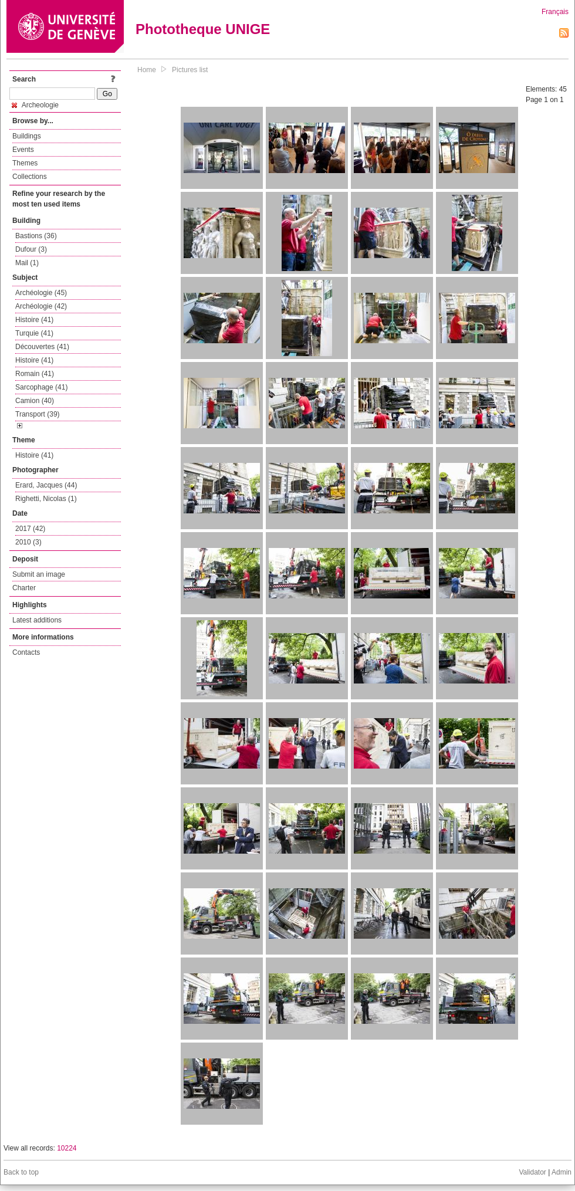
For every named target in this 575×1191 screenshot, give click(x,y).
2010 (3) (28, 542)
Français (555, 12)
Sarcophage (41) (41, 387)
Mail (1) (27, 263)
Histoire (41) (34, 320)
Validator (532, 1172)
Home (146, 70)
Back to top (21, 1172)
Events (23, 150)
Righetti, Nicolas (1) (46, 499)
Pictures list (190, 70)
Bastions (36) (36, 236)
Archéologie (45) (41, 293)
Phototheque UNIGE (203, 29)
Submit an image (38, 574)
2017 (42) (30, 529)
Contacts (26, 652)
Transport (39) (37, 414)
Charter (24, 588)
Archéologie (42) (41, 306)
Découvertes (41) (42, 347)
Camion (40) (34, 401)
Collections (29, 176)
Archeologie (35, 105)
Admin (561, 1172)
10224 (66, 1148)
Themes (25, 163)
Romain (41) (34, 374)
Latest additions (37, 620)
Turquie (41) (34, 333)
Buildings (26, 136)
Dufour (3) (31, 249)
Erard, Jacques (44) (46, 485)
